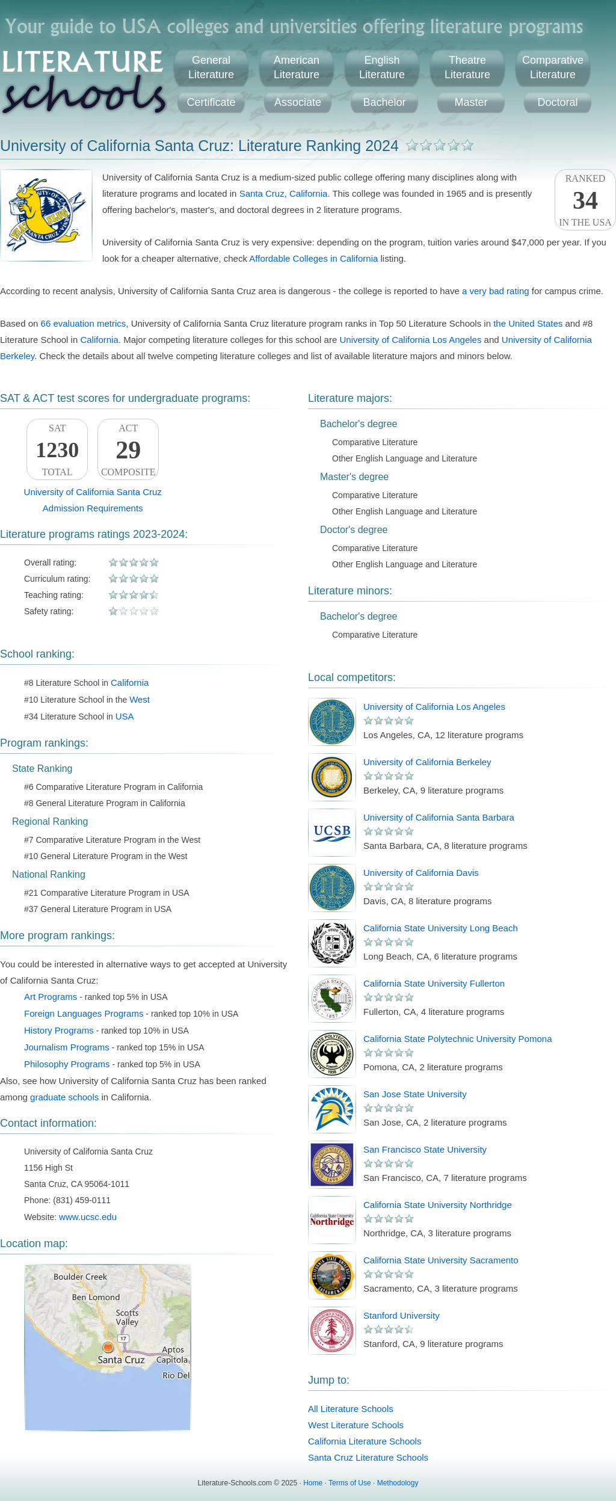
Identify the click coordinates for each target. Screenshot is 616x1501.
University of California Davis (421, 873)
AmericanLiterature (296, 67)
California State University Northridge (437, 1205)
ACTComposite (128, 450)
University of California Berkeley (427, 762)
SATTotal (57, 450)
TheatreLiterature (467, 67)
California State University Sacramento (441, 1260)
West (139, 699)
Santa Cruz (262, 193)
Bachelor (384, 102)
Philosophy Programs (67, 1064)
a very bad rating (495, 291)
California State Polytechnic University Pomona (457, 1039)
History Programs (59, 1030)
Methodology (398, 1483)
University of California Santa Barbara (438, 817)
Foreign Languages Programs (83, 1013)
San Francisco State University (425, 1149)
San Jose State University (415, 1094)
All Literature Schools (350, 1409)
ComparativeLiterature (553, 67)
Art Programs (50, 996)
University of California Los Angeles (410, 339)
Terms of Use (349, 1483)
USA (125, 716)
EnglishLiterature (382, 67)
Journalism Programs (66, 1047)
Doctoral (557, 102)
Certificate (210, 102)
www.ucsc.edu (88, 1217)
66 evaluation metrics (83, 323)
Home (312, 1483)
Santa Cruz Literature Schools (368, 1457)
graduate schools (64, 1097)
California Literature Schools (364, 1441)
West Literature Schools (356, 1425)
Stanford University (401, 1315)
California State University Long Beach (440, 928)
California (308, 193)
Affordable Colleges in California (313, 258)
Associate (297, 102)
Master (470, 102)
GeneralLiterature (211, 67)
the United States (527, 323)
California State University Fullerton (434, 983)
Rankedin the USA (585, 200)
